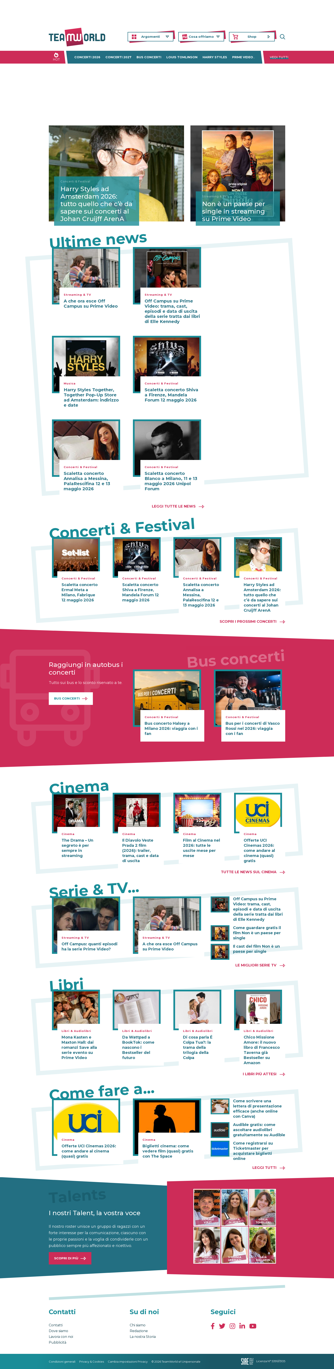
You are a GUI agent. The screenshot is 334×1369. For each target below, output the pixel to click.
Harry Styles (215, 57)
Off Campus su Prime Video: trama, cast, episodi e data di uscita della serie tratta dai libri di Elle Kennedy (172, 311)
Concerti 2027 (118, 57)
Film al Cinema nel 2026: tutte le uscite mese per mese (201, 848)
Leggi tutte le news (174, 506)
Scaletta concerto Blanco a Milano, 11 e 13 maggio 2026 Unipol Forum (171, 481)
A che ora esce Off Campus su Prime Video (91, 303)
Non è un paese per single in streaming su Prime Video (234, 211)
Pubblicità (57, 1342)
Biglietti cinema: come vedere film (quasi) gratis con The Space (168, 1151)
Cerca (282, 36)
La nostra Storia (143, 1337)
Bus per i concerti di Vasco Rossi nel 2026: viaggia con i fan (253, 728)
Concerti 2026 (87, 57)
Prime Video (242, 57)
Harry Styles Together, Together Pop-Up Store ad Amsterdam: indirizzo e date (91, 397)
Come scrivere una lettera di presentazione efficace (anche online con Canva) (257, 1109)
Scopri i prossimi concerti (248, 621)
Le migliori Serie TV (255, 965)
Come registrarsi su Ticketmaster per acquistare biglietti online (253, 1151)
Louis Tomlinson (181, 57)
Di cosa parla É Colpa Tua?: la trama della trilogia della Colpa (198, 1047)
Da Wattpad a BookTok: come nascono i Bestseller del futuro (138, 1047)
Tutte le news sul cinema (248, 872)
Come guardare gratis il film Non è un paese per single (257, 932)
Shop (252, 37)
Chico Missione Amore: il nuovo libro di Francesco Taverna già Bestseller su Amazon (262, 1050)
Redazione (139, 1331)
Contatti (56, 1325)
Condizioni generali (62, 1361)
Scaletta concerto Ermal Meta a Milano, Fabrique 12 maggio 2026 (80, 592)
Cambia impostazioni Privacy (128, 1361)
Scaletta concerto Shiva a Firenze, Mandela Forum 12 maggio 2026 (171, 395)
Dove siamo (58, 1331)
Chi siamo (137, 1325)
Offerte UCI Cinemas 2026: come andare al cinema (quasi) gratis (259, 850)
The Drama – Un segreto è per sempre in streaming (77, 848)
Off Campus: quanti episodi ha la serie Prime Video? (90, 946)
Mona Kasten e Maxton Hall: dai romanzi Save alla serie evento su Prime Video (79, 1047)
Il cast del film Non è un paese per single (256, 949)
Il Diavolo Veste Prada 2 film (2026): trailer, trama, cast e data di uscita (140, 850)
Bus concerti (149, 57)
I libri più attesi (259, 1074)
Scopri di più (66, 1258)
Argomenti (150, 37)
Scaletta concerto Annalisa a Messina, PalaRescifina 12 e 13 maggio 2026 (87, 481)
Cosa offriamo (201, 37)
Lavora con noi (61, 1337)
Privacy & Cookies (91, 1361)
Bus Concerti (67, 698)
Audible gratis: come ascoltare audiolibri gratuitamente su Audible (259, 1129)
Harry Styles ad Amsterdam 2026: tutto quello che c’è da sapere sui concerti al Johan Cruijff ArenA (96, 204)
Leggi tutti (264, 1167)
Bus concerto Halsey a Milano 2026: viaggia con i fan (171, 728)
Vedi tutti (279, 57)
